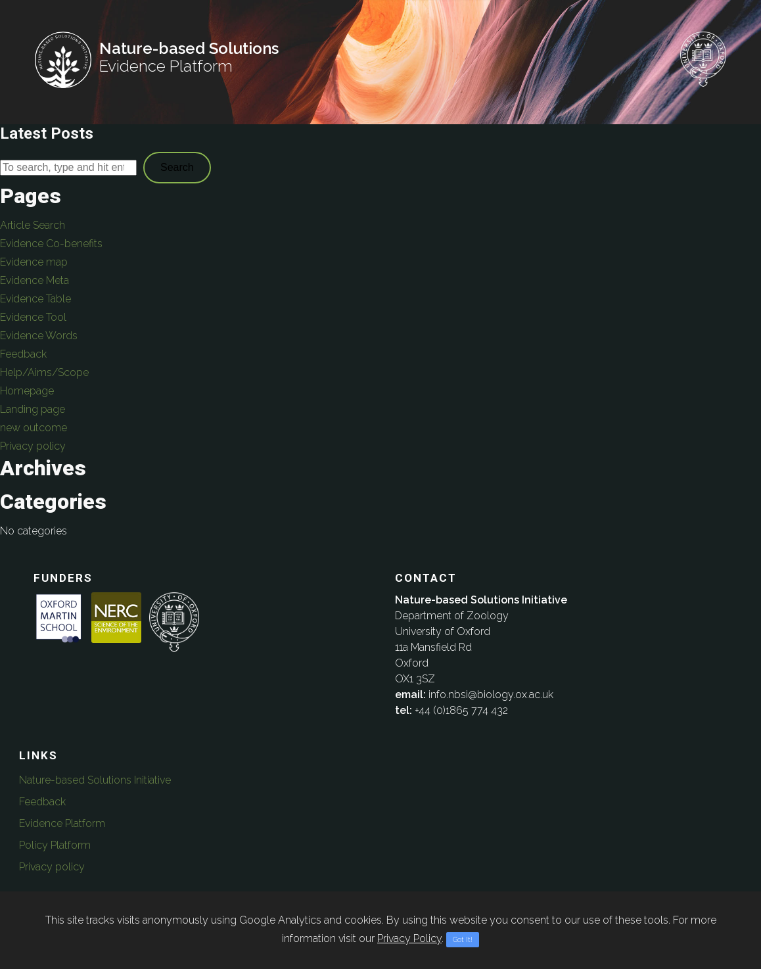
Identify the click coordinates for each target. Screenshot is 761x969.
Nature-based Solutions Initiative (95, 780)
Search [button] (177, 167)
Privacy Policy (409, 938)
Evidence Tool (33, 317)
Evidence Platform (62, 823)
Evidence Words (39, 335)
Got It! (463, 939)
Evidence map (34, 262)
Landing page (32, 409)
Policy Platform (55, 845)
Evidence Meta (34, 280)
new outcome (33, 427)
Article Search (32, 225)
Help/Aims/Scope (44, 372)
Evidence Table (35, 299)
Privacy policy (33, 446)
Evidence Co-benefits (51, 243)
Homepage (27, 391)
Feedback (23, 354)
